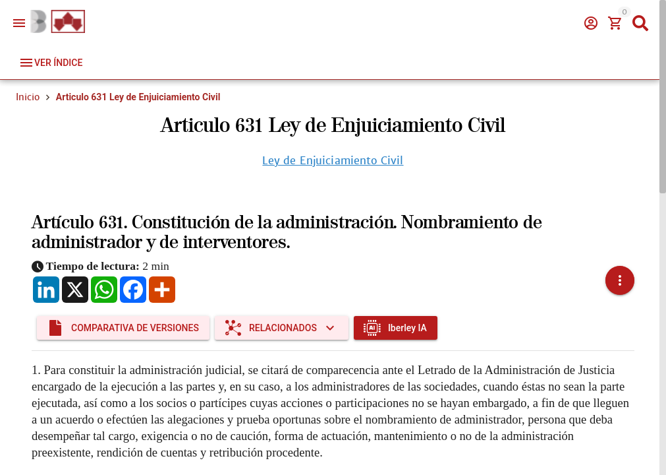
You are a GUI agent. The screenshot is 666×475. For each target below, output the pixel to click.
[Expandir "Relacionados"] (281, 328)
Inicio (28, 97)
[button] (619, 280)
